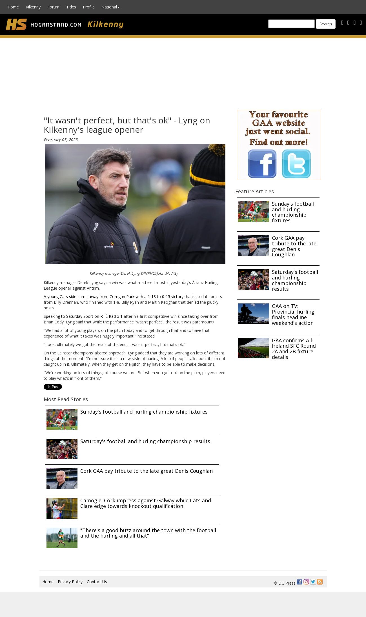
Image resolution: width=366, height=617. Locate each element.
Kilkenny (33, 7)
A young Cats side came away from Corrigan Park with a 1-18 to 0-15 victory (113, 296)
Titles (71, 7)
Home (13, 7)
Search (326, 23)
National (110, 7)
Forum (53, 7)
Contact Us (97, 581)
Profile (89, 7)
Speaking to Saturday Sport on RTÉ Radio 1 (83, 316)
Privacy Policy (70, 581)
